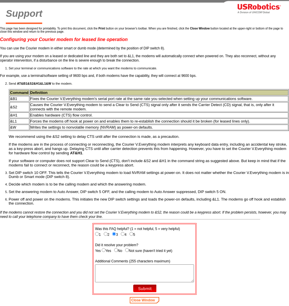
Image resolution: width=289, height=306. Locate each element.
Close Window (143, 300)
